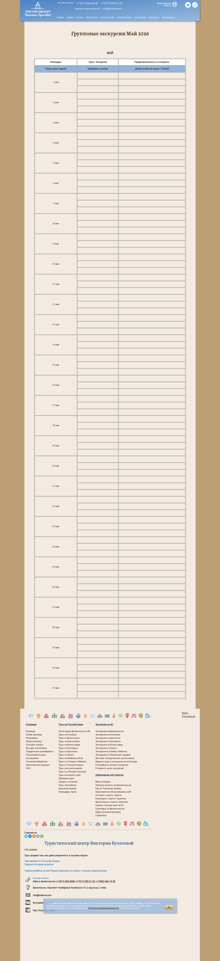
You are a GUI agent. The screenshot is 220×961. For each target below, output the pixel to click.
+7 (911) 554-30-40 (87, 3)
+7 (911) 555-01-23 (85, 881)
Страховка (100, 815)
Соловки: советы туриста (108, 795)
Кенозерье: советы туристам (110, 798)
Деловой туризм (67, 788)
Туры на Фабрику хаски (71, 758)
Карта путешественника (108, 812)
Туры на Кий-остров (69, 741)
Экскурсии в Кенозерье (108, 741)
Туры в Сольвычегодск (71, 765)
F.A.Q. (28, 768)
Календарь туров (68, 792)
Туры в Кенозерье (68, 748)
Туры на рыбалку (67, 785)
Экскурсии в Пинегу (106, 748)
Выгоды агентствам (36, 748)
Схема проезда (34, 734)
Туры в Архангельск (69, 738)
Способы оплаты (124, 17)
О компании (140, 17)
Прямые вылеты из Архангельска (113, 785)
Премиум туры (66, 778)
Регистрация (188, 716)
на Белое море (115, 744)
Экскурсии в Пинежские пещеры (113, 754)
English (70, 17)
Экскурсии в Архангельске (109, 731)
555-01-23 (111, 3)
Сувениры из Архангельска (109, 808)
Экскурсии (101, 744)
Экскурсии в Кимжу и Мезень (111, 751)
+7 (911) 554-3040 (65, 881)
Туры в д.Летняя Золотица (72, 771)
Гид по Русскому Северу (108, 788)
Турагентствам (107, 17)
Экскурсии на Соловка (107, 734)
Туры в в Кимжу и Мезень (72, 761)
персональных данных (38, 765)
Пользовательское (36, 754)
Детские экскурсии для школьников (114, 758)
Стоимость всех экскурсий (109, 768)
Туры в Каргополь (68, 751)
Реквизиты (154, 17)
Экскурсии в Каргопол (107, 738)
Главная (60, 17)
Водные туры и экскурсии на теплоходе (116, 761)
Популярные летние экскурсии (111, 765)
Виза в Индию (102, 781)
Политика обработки (36, 761)
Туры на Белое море (69, 744)
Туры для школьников (70, 768)
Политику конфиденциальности (103, 908)
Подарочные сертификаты (40, 751)
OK (169, 907)
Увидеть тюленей (68, 781)
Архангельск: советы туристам (111, 802)
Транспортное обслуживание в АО (113, 792)
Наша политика (34, 741)
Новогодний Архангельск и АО (74, 731)
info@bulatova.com (112, 8)
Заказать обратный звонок (87, 9)
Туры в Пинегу (66, 754)
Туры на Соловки (67, 734)
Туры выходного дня (69, 775)
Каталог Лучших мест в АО (109, 805)
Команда (30, 731)
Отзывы (79, 17)
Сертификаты (168, 17)
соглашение (32, 758)
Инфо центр (91, 17)
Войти (185, 713)
